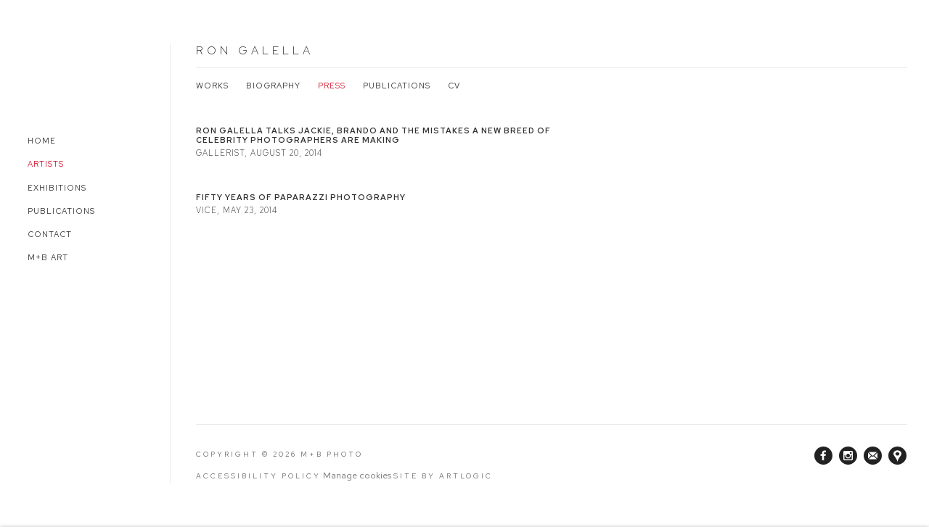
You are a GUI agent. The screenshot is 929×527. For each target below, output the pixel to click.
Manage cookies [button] (357, 475)
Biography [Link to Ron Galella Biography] (273, 85)
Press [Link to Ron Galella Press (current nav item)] (331, 85)
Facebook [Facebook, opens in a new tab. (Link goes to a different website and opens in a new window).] (823, 456)
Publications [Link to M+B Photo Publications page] (61, 211)
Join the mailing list (873, 456)
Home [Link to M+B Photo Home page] (42, 141)
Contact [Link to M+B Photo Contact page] (50, 234)
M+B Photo (58, 70)
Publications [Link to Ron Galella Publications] (396, 85)
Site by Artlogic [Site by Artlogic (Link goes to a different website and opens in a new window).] (443, 476)
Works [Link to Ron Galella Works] (212, 85)
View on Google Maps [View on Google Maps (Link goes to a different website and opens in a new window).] (897, 456)
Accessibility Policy (258, 476)
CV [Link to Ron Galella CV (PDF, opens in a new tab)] (454, 85)
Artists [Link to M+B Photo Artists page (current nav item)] (46, 164)
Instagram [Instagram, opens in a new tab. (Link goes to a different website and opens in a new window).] (848, 456)
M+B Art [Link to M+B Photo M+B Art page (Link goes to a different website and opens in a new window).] (48, 257)
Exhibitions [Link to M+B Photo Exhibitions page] (57, 188)
